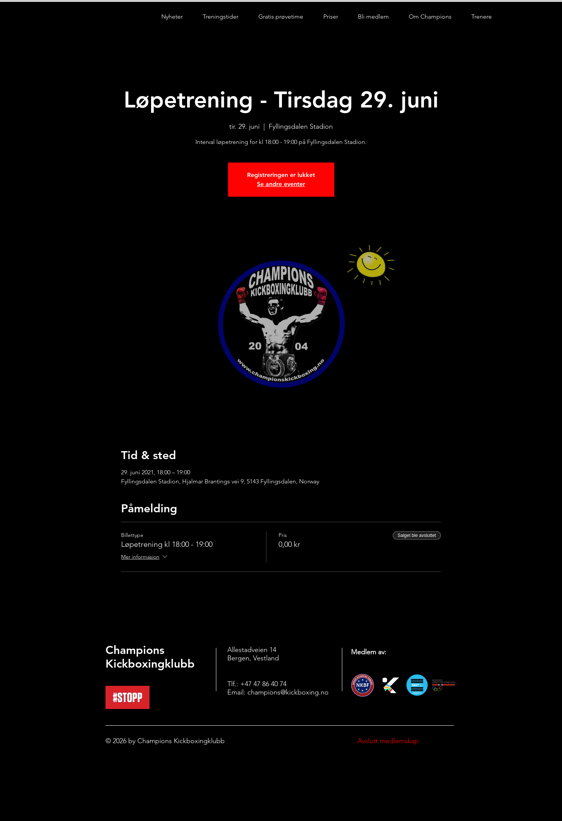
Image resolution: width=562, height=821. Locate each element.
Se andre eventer (281, 184)
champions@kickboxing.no (288, 692)
